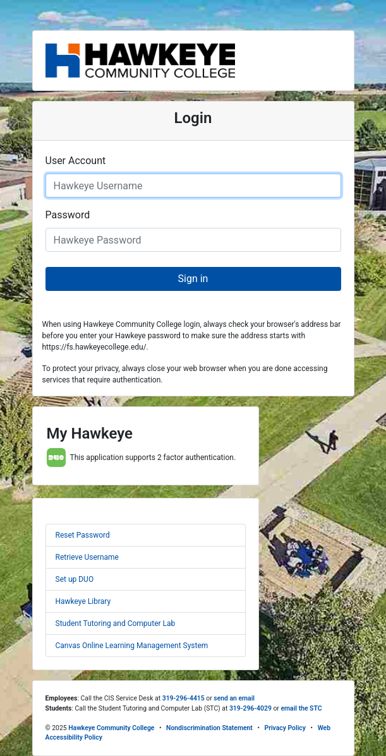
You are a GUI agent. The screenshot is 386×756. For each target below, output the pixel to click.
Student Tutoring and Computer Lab (116, 623)
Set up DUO (75, 579)
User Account (75, 161)
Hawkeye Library (83, 601)
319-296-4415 (183, 698)
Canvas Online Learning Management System (132, 645)
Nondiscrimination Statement (209, 728)
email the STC (301, 708)
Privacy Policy (285, 728)
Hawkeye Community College (111, 728)
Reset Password (83, 535)
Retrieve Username (87, 557)
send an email (234, 698)
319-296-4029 (250, 708)
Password (67, 215)
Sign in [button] (193, 279)
